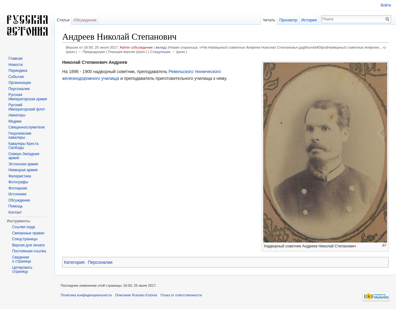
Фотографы (18, 182)
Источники (17, 194)
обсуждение (142, 47)
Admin (125, 47)
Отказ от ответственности (181, 295)
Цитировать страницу (22, 269)
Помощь (15, 206)
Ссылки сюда (23, 227)
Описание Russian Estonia (136, 295)
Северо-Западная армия (23, 156)
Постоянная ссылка (29, 251)
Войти (386, 5)
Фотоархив (17, 188)
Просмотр (288, 20)
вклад (161, 47)
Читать (269, 20)
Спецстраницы (24, 239)
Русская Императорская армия (27, 97)
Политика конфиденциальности (86, 295)
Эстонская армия (23, 164)
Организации (19, 83)
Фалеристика (19, 176)
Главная (15, 58)
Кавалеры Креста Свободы (23, 145)
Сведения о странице (21, 259)
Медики (14, 121)
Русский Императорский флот (26, 107)
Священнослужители (26, 127)
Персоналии (100, 262)
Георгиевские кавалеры (19, 135)
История (309, 20)
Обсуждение (85, 20)
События (16, 77)
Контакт (15, 212)
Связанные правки (28, 233)
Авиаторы (16, 115)
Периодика (17, 70)
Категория (74, 262)
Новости (15, 65)
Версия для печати (28, 245)
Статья (63, 20)
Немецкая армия (22, 170)
